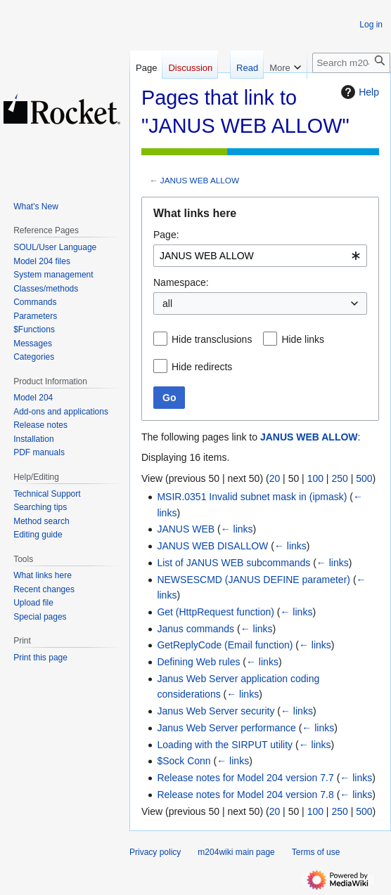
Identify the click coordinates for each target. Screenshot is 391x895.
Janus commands (195, 628)
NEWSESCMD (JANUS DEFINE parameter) (253, 579)
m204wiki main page (236, 852)
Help (358, 92)
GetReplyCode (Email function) (225, 645)
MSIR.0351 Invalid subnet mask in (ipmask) (252, 496)
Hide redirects (202, 366)
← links (237, 529)
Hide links (302, 339)
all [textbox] (167, 303)
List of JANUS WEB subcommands (233, 562)
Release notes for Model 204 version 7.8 (245, 794)
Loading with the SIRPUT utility (225, 744)
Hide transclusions (212, 339)
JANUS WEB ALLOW (199, 180)
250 (339, 478)
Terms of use (316, 852)
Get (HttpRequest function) (215, 612)
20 (275, 478)
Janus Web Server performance (226, 727)
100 (315, 478)
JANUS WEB (185, 529)
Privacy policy (155, 852)
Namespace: (181, 282)
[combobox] (260, 255)
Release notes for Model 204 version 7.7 (245, 777)
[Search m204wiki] (351, 63)
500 (364, 478)
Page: (166, 234)
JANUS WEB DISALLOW (212, 545)
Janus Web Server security (215, 711)
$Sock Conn (183, 760)
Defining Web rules (198, 661)
